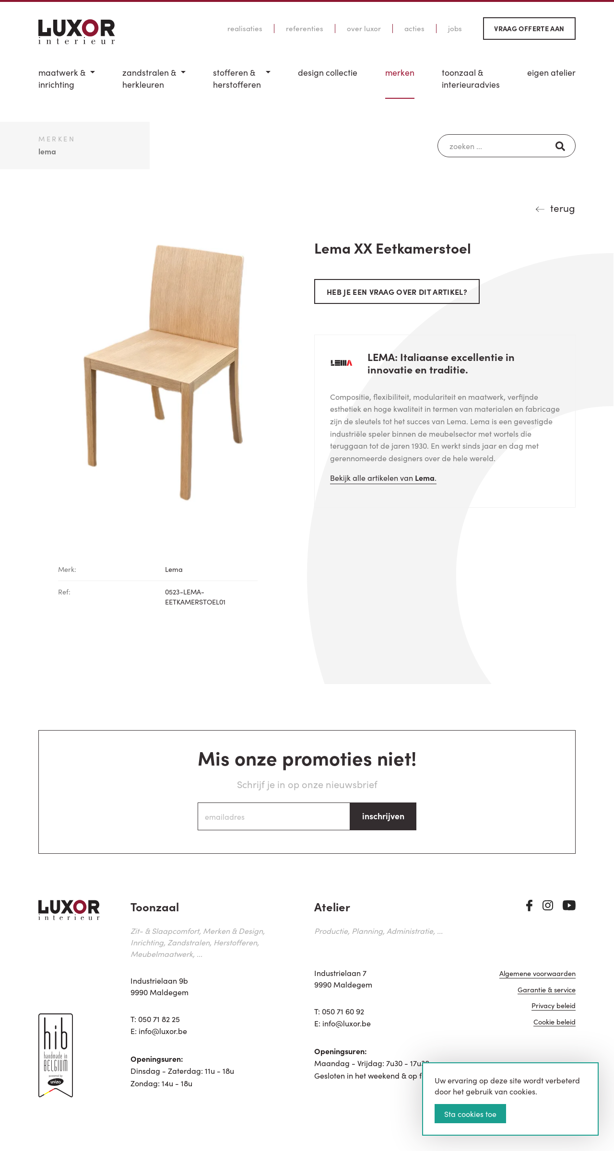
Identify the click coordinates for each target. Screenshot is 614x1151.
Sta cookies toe (470, 1113)
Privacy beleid (553, 1006)
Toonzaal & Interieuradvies (471, 78)
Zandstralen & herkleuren (149, 78)
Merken (399, 72)
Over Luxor (364, 28)
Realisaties (244, 28)
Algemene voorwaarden (537, 974)
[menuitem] (66, 83)
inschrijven (383, 816)
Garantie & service (547, 990)
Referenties (304, 28)
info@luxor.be (163, 1030)
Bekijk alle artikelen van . (383, 477)
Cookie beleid (554, 1022)
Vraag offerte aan (529, 28)
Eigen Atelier (551, 72)
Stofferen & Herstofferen (237, 78)
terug (562, 207)
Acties (414, 28)
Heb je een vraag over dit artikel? (397, 291)
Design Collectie (327, 72)
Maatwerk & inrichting (61, 78)
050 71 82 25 (159, 1018)
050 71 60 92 (343, 1011)
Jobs (455, 28)
